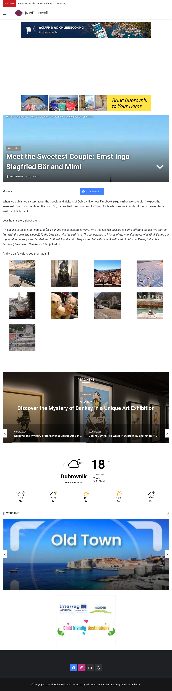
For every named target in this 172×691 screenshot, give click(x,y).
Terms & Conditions (130, 684)
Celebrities (22, 116)
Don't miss (86, 394)
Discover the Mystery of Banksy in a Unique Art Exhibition (86, 408)
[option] (86, 407)
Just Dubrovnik (16, 176)
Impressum (103, 684)
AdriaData (91, 684)
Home (10, 116)
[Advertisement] (86, 69)
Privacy (115, 684)
